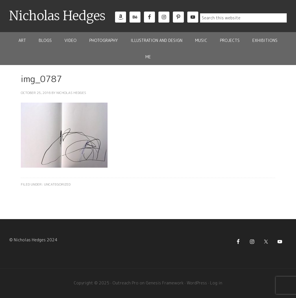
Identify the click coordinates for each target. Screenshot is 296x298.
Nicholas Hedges (57, 16)
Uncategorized (57, 184)
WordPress (197, 283)
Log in (216, 283)
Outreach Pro (125, 283)
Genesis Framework (165, 283)
